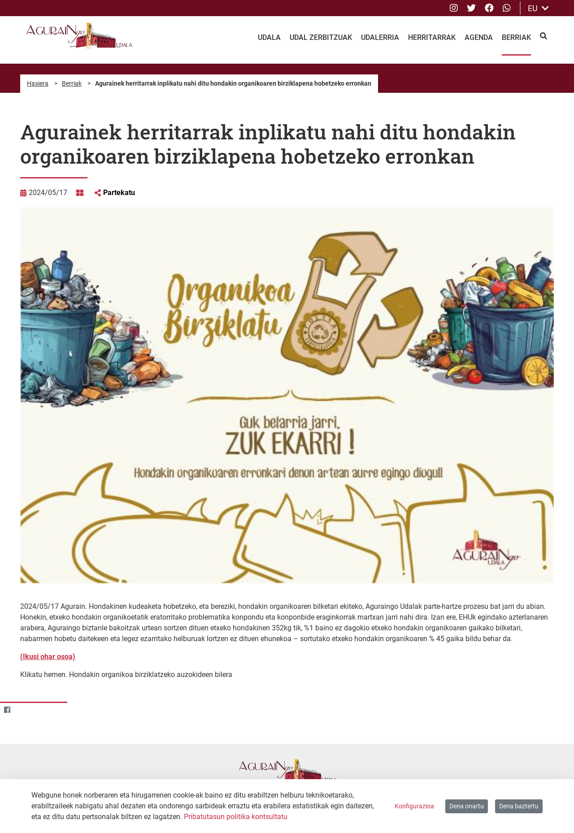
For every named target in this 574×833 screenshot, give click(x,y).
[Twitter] (24, 710)
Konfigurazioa (414, 806)
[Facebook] (7, 710)
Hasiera (37, 83)
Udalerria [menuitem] (380, 37)
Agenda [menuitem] (479, 37)
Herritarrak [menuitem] (432, 37)
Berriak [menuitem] (516, 37)
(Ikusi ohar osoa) (47, 656)
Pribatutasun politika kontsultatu (235, 816)
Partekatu (119, 192)
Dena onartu (466, 806)
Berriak (72, 83)
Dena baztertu (519, 806)
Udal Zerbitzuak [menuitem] (321, 37)
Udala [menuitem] (269, 37)
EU (538, 8)
